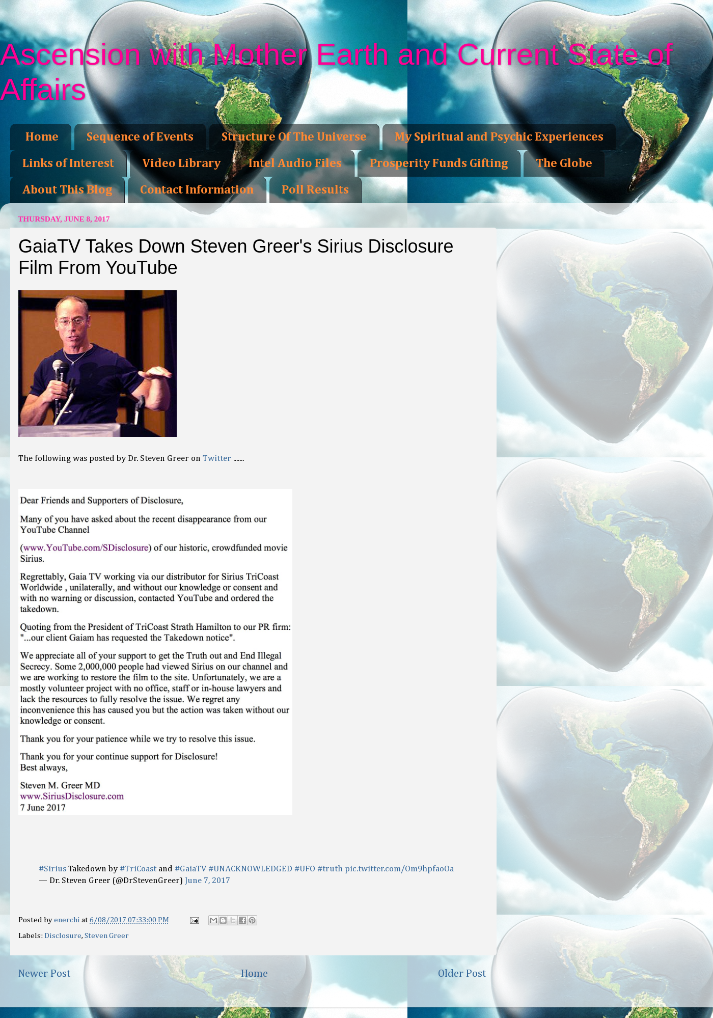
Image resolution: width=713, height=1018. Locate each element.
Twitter (217, 458)
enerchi (67, 920)
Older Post (462, 973)
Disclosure (62, 936)
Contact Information (197, 190)
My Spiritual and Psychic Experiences (499, 137)
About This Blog (67, 190)
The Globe (564, 163)
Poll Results (315, 190)
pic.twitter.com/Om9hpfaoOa (399, 869)
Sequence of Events (140, 137)
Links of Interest (68, 163)
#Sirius (52, 869)
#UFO (304, 869)
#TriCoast (138, 869)
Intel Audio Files (295, 163)
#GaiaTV (190, 869)
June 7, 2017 (207, 880)
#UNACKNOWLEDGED (250, 869)
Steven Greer (107, 936)
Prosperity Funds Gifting (439, 163)
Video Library (181, 163)
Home (42, 137)
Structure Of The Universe (294, 137)
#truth (330, 869)
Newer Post (44, 973)
